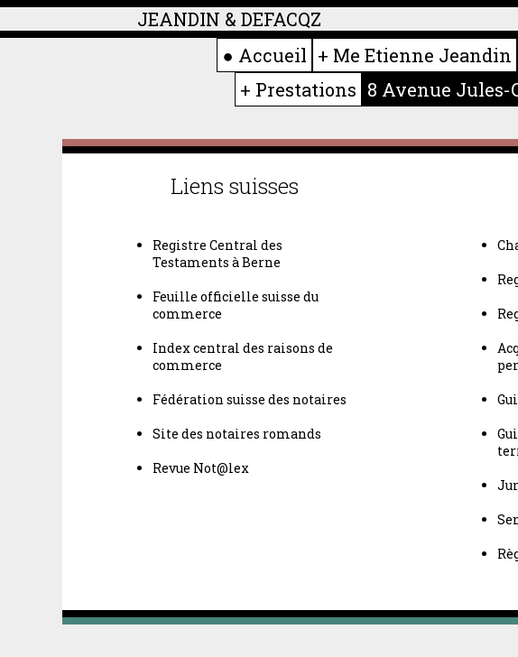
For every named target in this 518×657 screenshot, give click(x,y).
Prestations (305, 89)
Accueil (272, 55)
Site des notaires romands (237, 433)
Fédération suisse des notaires (250, 399)
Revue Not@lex (201, 468)
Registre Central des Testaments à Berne (217, 253)
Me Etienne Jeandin (422, 55)
